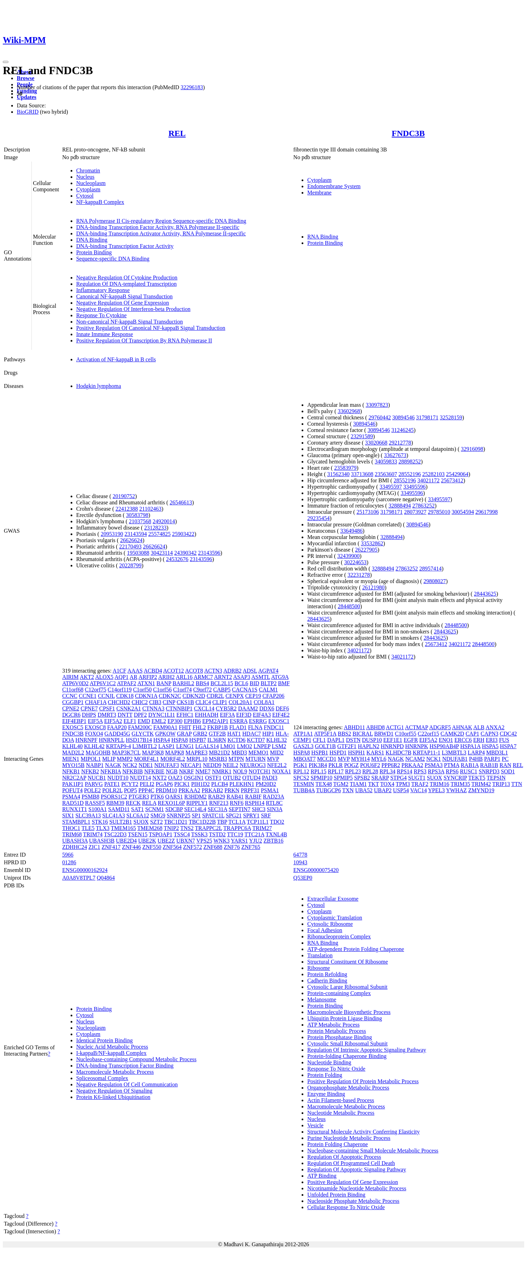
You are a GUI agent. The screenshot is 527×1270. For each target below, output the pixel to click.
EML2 (158, 721)
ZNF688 (212, 847)
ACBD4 (153, 671)
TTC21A (254, 834)
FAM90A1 (165, 727)
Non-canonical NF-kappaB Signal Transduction (129, 322)
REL (177, 133)
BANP (164, 683)
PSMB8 (90, 797)
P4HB (476, 759)
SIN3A (274, 809)
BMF (284, 683)
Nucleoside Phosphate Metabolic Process (353, 1201)
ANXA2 (494, 727)
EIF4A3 (262, 715)
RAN (505, 765)
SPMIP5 (343, 778)
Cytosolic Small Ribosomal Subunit (347, 1043)
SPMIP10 (321, 778)
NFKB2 (90, 771)
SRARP (380, 778)
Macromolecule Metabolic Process (115, 1072)
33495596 (414, 487)
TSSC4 (182, 834)
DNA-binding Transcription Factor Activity (125, 246)
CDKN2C (170, 696)
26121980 (373, 587)
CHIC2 (140, 702)
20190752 (124, 496)
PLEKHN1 (241, 784)
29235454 (318, 518)
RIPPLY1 (197, 803)
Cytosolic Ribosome (330, 924)
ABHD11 (354, 727)
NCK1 (433, 759)
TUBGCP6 (328, 790)
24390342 (185, 553)
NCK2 (130, 765)
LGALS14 (207, 746)
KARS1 (375, 752)
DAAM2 (248, 708)
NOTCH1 (259, 771)
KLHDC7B (398, 752)
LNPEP (261, 746)
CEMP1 (302, 740)
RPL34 (387, 771)
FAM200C (140, 727)
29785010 (439, 512)
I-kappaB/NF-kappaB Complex (111, 1053)
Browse (25, 78)
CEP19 (253, 696)
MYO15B (73, 765)
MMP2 (124, 759)
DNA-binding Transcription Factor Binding (125, 1066)
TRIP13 (501, 784)
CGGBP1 (73, 702)
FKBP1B (217, 727)
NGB (172, 771)
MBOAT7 (304, 759)
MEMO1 (258, 752)
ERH (478, 740)
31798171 (427, 417)
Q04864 (106, 878)
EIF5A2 (113, 721)
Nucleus (85, 177)
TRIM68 (72, 834)
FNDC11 (274, 727)
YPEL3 (436, 790)
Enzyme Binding (326, 1094)
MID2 (277, 752)
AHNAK (462, 727)
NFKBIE (154, 771)
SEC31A (217, 809)
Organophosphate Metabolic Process (348, 1088)
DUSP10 (372, 740)
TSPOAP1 (161, 834)
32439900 (348, 556)
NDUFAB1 (455, 759)
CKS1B (185, 702)
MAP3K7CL (126, 752)
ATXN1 (146, 683)
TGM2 (340, 784)
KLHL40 (72, 746)
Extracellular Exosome (332, 899)
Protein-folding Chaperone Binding (347, 1056)
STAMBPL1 (76, 822)
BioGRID (27, 112)
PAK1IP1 (73, 784)
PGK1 (300, 765)
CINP (169, 702)
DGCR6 (71, 715)
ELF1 (129, 721)
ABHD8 (375, 727)
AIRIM (70, 677)
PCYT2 (129, 784)
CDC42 (508, 734)
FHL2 (199, 727)
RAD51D (73, 803)
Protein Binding (94, 252)
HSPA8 (179, 740)
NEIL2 (230, 765)
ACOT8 (194, 671)
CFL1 (319, 740)
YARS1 (239, 841)
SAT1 (137, 809)
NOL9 (240, 771)
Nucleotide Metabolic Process (340, 1113)
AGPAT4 (268, 671)
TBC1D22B (202, 822)
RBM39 (115, 803)
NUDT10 (117, 778)
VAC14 (418, 790)
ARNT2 (223, 677)
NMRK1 (221, 771)
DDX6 (266, 708)
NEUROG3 (253, 765)
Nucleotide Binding (329, 1062)
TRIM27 (262, 828)
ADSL (250, 671)
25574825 (159, 534)
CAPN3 (489, 734)
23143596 (209, 553)
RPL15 (318, 771)
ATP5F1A (325, 734)
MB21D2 (219, 752)
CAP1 (472, 734)
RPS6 (452, 771)
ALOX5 (104, 677)
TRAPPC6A (237, 828)
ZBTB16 (273, 841)
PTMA (452, 765)
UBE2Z (166, 841)
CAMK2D (452, 734)
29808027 (435, 581)
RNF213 (218, 803)
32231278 (358, 575)
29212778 (400, 443)
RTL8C (274, 803)
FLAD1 (238, 727)
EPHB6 (192, 721)
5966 (67, 855)
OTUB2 (232, 778)
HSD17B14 (139, 740)
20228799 (130, 565)
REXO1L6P (171, 803)
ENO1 (446, 740)
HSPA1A (470, 746)
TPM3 (403, 784)
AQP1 (122, 677)
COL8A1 (264, 702)
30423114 (162, 553)
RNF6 (237, 803)
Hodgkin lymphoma (98, 386)
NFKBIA (110, 771)
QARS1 (174, 797)
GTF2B (217, 734)
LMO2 (244, 746)
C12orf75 (95, 690)
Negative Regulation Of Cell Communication (127, 1084)
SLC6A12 (137, 815)
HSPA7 (508, 746)
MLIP (109, 759)
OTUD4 (251, 778)
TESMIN (303, 784)
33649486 (351, 531)
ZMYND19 (481, 790)
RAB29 (216, 797)
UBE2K (147, 841)
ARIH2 (166, 677)
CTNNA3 (153, 708)
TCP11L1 (258, 822)
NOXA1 (281, 771)
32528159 (451, 417)
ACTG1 (395, 727)
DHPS (89, 715)
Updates (26, 97)
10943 (300, 862)
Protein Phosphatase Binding (339, 1037)
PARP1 (492, 759)
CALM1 (268, 690)
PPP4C (146, 790)
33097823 (377, 405)
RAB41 (235, 797)
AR (133, 677)
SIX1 (68, 815)
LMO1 (228, 746)
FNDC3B (408, 133)
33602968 (349, 411)
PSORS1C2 (114, 797)
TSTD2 (217, 834)
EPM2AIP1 (215, 721)
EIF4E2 (281, 715)
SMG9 (157, 815)
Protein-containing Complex (339, 993)
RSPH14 (255, 803)
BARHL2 (183, 683)
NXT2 (159, 778)
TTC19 (235, 834)
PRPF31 (250, 790)
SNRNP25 (178, 815)
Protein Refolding (327, 974)
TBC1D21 (176, 822)
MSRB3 (218, 759)
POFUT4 (72, 790)
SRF (266, 815)
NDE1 (146, 765)
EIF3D (244, 715)
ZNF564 (172, 847)
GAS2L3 (303, 746)
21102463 (150, 509)
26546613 (180, 502)
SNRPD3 (489, 771)
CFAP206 (273, 696)
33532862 (372, 543)
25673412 (452, 480)
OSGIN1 (194, 778)
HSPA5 (490, 746)
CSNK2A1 (128, 708)
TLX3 (102, 828)
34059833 (386, 461)
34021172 (428, 480)
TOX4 (387, 784)
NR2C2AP (74, 778)
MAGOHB (98, 752)
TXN (348, 790)
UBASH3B (102, 841)
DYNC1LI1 (161, 715)
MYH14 (360, 759)
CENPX (234, 696)
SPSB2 (362, 778)
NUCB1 (97, 778)
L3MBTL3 (454, 752)
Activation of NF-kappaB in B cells (116, 359)
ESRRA (239, 721)
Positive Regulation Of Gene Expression (352, 1182)
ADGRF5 (440, 727)
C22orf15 (428, 734)
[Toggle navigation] (5, 62)
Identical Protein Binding (104, 1040)
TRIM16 (439, 784)
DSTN (353, 740)
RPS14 (404, 771)
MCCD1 (326, 759)
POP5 (130, 790)
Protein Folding (324, 1075)
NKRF (186, 771)
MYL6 (379, 759)
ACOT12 (173, 671)
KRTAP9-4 (118, 746)
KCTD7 (256, 740)
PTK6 (157, 797)
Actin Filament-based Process (340, 1100)
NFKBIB (132, 771)
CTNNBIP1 (179, 708)
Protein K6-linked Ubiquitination (113, 1097)
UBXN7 (185, 841)
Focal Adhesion (324, 930)
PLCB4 (219, 784)
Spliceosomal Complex (102, 1078)
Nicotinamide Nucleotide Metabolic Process (356, 1188)
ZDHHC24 (74, 847)
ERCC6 (463, 740)
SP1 (196, 815)
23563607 (386, 474)
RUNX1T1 (74, 809)
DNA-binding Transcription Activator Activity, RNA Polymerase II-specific (161, 233)
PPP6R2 (390, 765)
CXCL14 (204, 708)
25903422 (183, 534)
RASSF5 (95, 803)
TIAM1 (358, 784)
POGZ (351, 765)
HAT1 (234, 734)
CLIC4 (203, 702)
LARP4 (476, 752)
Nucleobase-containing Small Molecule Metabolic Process (372, 1151)
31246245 (402, 430)
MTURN (255, 759)
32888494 (400, 506)
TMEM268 (150, 828)
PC (505, 759)
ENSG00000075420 (316, 870)
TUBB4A (304, 790)
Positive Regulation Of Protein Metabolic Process (363, 1081)
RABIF (253, 797)
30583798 (137, 515)
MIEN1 (70, 759)
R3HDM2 (195, 797)
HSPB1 (319, 752)
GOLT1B (325, 746)
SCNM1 (154, 809)
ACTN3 (213, 671)
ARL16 (184, 677)
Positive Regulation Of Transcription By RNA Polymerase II (144, 340)
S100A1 (97, 809)
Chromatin (88, 170)
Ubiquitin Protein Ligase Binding (344, 1018)
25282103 (433, 474)
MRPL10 (197, 759)
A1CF (119, 671)
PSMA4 (71, 797)
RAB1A (470, 765)
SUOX (141, 822)
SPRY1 (251, 815)
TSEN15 (137, 834)
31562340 (338, 474)
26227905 (366, 550)
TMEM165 (123, 828)
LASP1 (166, 746)
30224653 (355, 562)
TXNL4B (276, 834)
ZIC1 (94, 847)
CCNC (70, 696)
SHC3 (258, 809)
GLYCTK (143, 734)
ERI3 (492, 740)
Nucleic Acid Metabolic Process (112, 1047)
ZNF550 (151, 847)
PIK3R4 (318, 765)
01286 (69, 862)
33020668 (376, 443)
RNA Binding (322, 237)
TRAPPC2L (208, 828)
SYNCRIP (455, 778)
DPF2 (140, 715)
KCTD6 (237, 740)
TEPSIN (495, 778)
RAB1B (489, 765)
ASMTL (260, 677)
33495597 (391, 487)
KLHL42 (94, 746)
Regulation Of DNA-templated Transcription (126, 284)
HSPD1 (338, 752)
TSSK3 (199, 834)
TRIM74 (93, 834)
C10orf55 (405, 734)
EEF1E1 (392, 740)
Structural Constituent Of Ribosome (347, 962)
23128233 (155, 528)
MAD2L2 (73, 752)
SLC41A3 (113, 815)
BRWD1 (384, 734)
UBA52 (364, 790)
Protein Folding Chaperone (337, 1144)
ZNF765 (250, 847)
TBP (222, 822)
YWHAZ (456, 790)
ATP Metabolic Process (333, 1025)
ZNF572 (192, 847)
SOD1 (508, 771)
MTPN (236, 759)
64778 (300, 855)
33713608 (362, 474)
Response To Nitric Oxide (336, 1069)
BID (254, 683)
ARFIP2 (147, 677)
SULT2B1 (120, 822)
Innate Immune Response (104, 334)
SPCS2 (301, 778)
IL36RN (217, 740)
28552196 (409, 474)
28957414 (430, 569)
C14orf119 (120, 690)
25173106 (367, 512)
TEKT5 (476, 778)
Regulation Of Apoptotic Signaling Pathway (356, 1169)
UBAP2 (383, 790)
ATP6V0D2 (75, 683)
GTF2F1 (346, 746)
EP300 (174, 721)
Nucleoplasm (91, 183)
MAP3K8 (153, 752)
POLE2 (92, 790)
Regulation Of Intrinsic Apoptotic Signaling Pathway (366, 1050)
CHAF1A (95, 702)
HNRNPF (86, 740)
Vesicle (315, 1125)
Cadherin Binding (327, 981)
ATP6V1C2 (103, 683)
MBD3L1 (497, 752)
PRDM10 (166, 790)
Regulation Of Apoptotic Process (344, 1157)
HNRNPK (416, 746)
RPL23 (353, 771)
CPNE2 (70, 708)
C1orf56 (162, 690)
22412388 (127, 509)
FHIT (185, 727)
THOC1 (71, 828)
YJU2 (255, 841)
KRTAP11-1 (426, 752)
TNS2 (187, 828)
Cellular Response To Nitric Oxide (346, 1207)
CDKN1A (146, 696)
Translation (319, 955)
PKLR (336, 765)
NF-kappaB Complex (100, 202)
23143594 (135, 534)
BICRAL (363, 734)
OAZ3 (175, 778)
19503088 (138, 553)
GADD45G (117, 734)
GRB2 (200, 734)
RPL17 (336, 771)
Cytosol (85, 196)
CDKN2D (193, 696)
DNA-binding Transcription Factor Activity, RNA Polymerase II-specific (157, 227)
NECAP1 (190, 765)
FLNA (255, 727)
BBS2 (344, 734)
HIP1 (268, 734)
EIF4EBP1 (74, 721)
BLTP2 (269, 683)
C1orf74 (182, 690)
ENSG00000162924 (85, 870)
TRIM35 (460, 784)
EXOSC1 (278, 721)
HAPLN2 (368, 746)
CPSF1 (107, 708)
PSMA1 (270, 790)
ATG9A (280, 677)
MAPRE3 (197, 752)
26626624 (131, 540)
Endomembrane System (333, 186)
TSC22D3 (115, 834)
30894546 (403, 417)
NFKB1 (71, 771)
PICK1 (182, 784)
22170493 (130, 546)
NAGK (113, 765)
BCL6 (241, 683)
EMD (144, 721)
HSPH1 (356, 752)
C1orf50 (142, 690)
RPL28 (370, 771)
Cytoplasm (88, 189)
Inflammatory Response (103, 290)
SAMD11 (119, 809)
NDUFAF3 (166, 765)
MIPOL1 (91, 759)
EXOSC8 (95, 727)
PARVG (94, 784)
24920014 (164, 521)
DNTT (125, 715)
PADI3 (269, 778)
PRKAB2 (212, 790)
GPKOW (165, 734)
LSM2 (279, 746)
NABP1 (95, 765)
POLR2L (112, 790)
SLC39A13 (88, 815)
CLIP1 (220, 702)
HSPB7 (197, 740)
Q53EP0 (302, 878)
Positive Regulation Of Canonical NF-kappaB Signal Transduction (150, 328)
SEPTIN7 (239, 809)
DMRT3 (107, 715)
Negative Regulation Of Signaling (114, 1091)
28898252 (409, 461)
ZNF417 (111, 847)
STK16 (100, 822)
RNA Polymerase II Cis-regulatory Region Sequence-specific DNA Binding (161, 221)
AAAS (135, 671)
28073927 (415, 512)
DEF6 (282, 708)
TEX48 (324, 784)
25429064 (457, 474)
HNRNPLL (111, 740)
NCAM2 (415, 759)
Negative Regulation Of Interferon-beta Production (133, 309)
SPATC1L (213, 815)
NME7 (203, 771)
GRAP (184, 734)
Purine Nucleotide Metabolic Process (348, 1138)
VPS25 (204, 841)
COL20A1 (240, 702)
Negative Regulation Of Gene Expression (122, 303)
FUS (504, 740)
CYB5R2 (226, 708)
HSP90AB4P (444, 746)
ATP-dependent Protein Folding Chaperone (355, 949)
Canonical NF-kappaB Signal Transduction (124, 296)
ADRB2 (232, 671)
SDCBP (174, 809)
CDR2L (215, 696)
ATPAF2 (126, 683)
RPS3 (420, 771)
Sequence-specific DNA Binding (113, 259)
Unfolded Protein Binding (336, 1195)
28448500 (349, 606)
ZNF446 (131, 847)
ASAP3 (241, 677)
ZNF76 (232, 847)
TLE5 (87, 828)
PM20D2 (265, 784)
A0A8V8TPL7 (78, 878)
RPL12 (301, 771)
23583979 (345, 468)
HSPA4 (161, 740)
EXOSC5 (72, 727)
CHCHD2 (119, 702)
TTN (516, 784)
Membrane (319, 193)
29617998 (486, 512)
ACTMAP (416, 727)
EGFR (411, 740)
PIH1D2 (200, 784)
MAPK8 (174, 752)
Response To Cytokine (101, 315)
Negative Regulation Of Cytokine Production (127, 278)
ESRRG (258, 721)
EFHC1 (185, 715)
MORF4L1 (146, 759)
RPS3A (436, 771)
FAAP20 (117, 727)
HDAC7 (251, 734)
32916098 (472, 449)
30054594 (463, 512)
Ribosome (318, 968)
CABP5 (222, 690)
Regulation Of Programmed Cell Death (351, 1163)
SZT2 (156, 822)
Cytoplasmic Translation (334, 918)
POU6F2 (370, 765)
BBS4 (202, 683)
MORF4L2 (172, 759)
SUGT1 (417, 778)
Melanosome (321, 999)
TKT (373, 784)
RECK (133, 803)
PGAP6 (164, 784)
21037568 (140, 521)
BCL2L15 (221, 683)
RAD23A (273, 797)
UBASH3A (75, 841)
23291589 (362, 436)
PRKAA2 (189, 790)
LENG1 (185, 746)
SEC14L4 (195, 809)
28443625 (485, 594)
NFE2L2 (277, 765)
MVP (273, 759)
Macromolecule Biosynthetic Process (348, 1012)
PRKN (231, 790)
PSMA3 (434, 765)
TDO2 (277, 822)
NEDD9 (212, 765)
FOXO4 (94, 734)
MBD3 (239, 752)
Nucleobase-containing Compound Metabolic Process (136, 1059)
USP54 (401, 790)
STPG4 (398, 778)
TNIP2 (171, 828)
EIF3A (227, 715)
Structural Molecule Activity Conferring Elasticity (363, 1132)
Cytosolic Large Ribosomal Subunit (347, 987)
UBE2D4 (126, 841)
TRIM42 (481, 784)
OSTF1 (213, 778)
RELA (149, 803)
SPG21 (233, 815)
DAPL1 (336, 740)
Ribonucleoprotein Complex (339, 936)
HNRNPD (392, 746)
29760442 (379, 417)
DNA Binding (91, 240)
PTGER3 (139, 797)
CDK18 (124, 696)
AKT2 (87, 677)
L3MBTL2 (144, 746)
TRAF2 (419, 784)
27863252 (423, 506)
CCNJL (106, 696)
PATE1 (112, 784)
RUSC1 (468, 771)
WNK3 (222, 841)
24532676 (177, 559)
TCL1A (237, 822)
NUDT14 (140, 778)
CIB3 (155, 702)
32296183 (192, 87)
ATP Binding (321, 1176)
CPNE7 (89, 708)
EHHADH (207, 715)
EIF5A (95, 721)
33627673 (395, 455)
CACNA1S (245, 690)
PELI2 (147, 784)
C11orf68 (73, 690)
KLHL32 (276, 740)
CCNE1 (87, 696)
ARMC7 (203, 677)
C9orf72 (202, 690)
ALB (478, 727)
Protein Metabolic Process (336, 1031)
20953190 (112, 534)
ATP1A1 (303, 734)
